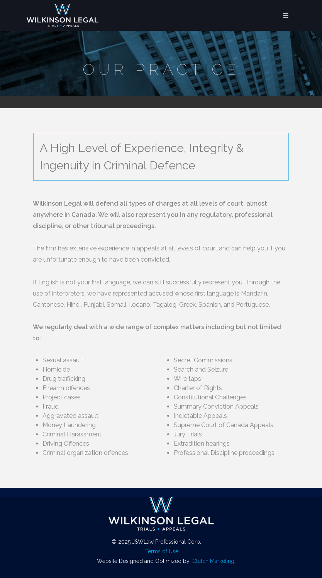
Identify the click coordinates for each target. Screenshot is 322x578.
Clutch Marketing (213, 561)
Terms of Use (161, 551)
